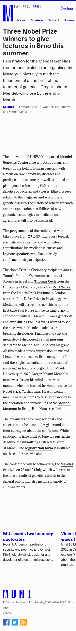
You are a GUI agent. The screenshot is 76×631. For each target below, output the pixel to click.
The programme (16, 231)
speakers (23, 254)
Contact (7, 613)
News (21, 20)
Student (53, 20)
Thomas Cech (45, 281)
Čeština (67, 8)
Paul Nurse (61, 287)
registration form (39, 448)
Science (37, 20)
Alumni (69, 20)
